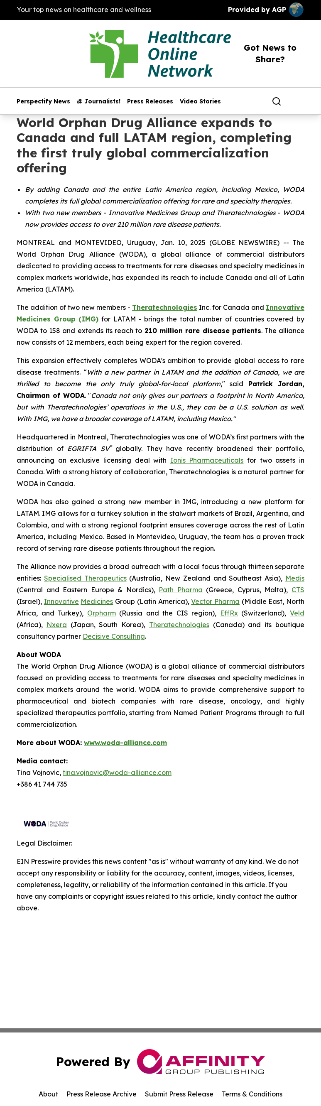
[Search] (277, 101)
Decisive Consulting (114, 636)
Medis (294, 578)
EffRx (229, 613)
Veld (297, 613)
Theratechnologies (179, 624)
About (48, 1094)
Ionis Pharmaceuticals (207, 460)
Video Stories (200, 101)
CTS (298, 590)
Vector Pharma (215, 601)
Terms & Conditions (252, 1094)
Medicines (97, 601)
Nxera (57, 624)
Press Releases (150, 101)
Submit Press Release (179, 1094)
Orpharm (101, 613)
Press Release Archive (101, 1094)
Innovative (61, 601)
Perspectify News (43, 101)
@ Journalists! (98, 101)
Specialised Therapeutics (85, 578)
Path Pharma (181, 590)
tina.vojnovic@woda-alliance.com (117, 772)
